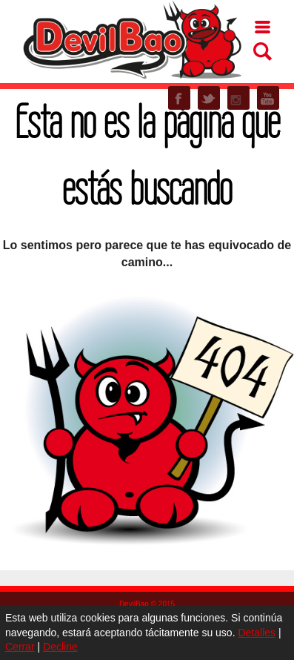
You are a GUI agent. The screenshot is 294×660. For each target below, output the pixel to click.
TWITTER (209, 98)
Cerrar (20, 647)
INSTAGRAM (238, 98)
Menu (262, 27)
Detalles (256, 632)
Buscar (262, 51)
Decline (60, 647)
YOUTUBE (268, 98)
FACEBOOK (179, 98)
